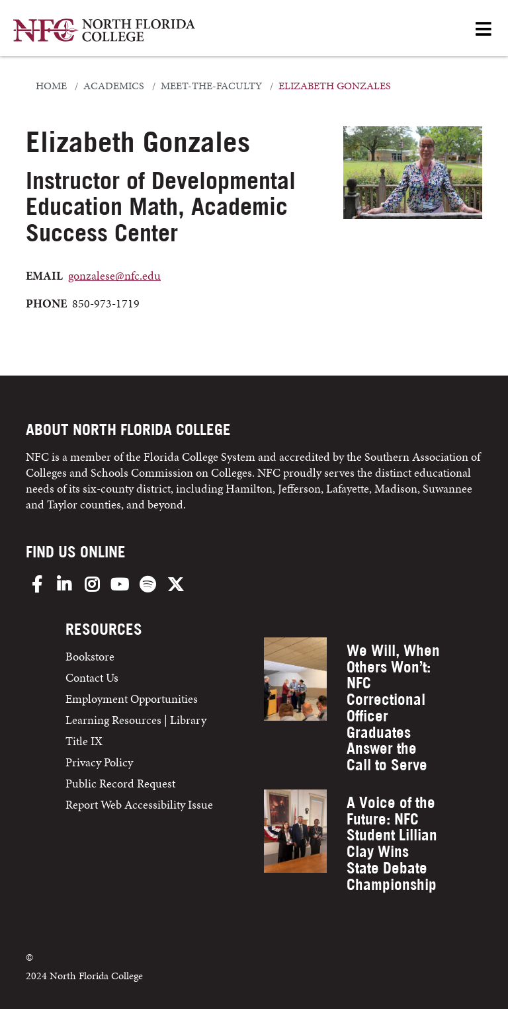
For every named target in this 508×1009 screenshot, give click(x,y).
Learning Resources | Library (135, 719)
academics (113, 86)
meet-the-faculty (211, 86)
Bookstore (91, 656)
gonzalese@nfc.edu (114, 275)
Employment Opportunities (131, 698)
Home (51, 86)
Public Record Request (120, 783)
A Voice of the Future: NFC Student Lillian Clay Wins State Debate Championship (392, 843)
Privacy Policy (99, 762)
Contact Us (91, 677)
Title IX (84, 741)
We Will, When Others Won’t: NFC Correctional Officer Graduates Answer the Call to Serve (393, 707)
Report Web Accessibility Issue (139, 804)
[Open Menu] (483, 30)
